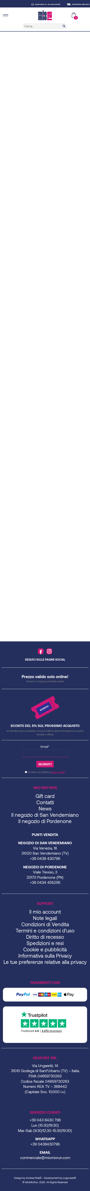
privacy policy (58, 772)
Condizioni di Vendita (45, 924)
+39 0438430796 (45, 1144)
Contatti (45, 802)
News (45, 808)
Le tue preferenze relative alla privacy (45, 962)
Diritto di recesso (45, 937)
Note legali (45, 918)
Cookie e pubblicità (45, 949)
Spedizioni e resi (45, 943)
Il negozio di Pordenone (45, 821)
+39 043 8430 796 (45, 1120)
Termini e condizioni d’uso (45, 930)
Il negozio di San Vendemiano (45, 815)
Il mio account (45, 912)
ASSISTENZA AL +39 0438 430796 (49, 4)
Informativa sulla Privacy (45, 955)
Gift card (45, 796)
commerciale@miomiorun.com (45, 1157)
